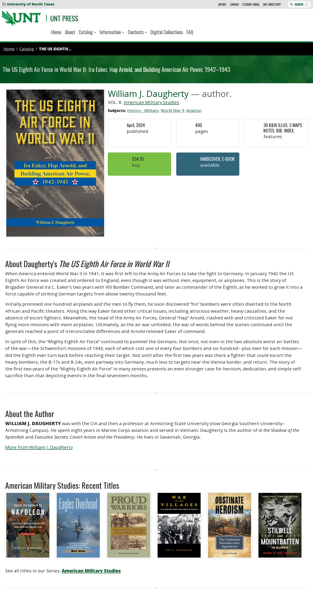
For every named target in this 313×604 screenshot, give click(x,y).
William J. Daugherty (148, 94)
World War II (172, 110)
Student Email (251, 4)
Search (299, 4)
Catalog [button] (87, 32)
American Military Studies (151, 102)
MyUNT (222, 4)
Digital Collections (166, 32)
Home (56, 32)
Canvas (234, 4)
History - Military (143, 110)
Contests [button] (137, 32)
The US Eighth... (55, 48)
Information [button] (112, 32)
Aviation (193, 110)
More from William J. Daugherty (39, 447)
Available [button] (210, 165)
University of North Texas (28, 4)
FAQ (189, 32)
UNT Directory (272, 4)
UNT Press (64, 18)
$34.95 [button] (138, 158)
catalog (27, 48)
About (70, 32)
